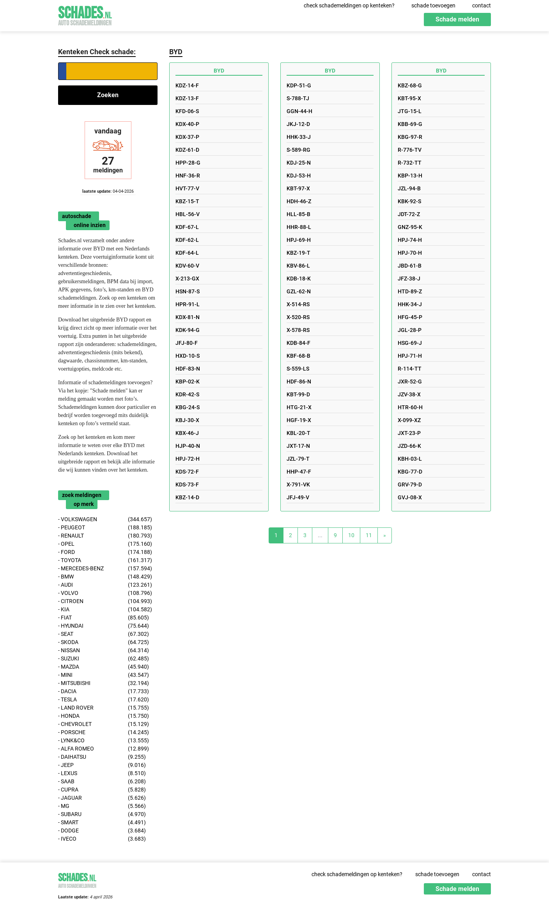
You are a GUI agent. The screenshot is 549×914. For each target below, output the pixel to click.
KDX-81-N (187, 317)
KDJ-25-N (299, 163)
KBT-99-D (298, 394)
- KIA (105, 609)
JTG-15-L (409, 111)
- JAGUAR (102, 798)
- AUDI (105, 585)
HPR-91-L (187, 304)
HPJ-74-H (410, 240)
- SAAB (102, 781)
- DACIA (103, 691)
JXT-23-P (409, 433)
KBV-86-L (298, 266)
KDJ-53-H (299, 175)
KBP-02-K (187, 381)
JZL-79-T (298, 459)
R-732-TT (409, 163)
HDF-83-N (187, 369)
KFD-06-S (187, 111)
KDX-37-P (187, 137)
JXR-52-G (410, 381)
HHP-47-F (299, 472)
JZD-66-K (409, 446)
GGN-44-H (299, 111)
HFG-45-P (410, 317)
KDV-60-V (187, 266)
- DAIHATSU (102, 757)
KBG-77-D (410, 472)
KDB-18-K (299, 278)
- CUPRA (102, 790)
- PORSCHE (103, 732)
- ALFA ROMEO (103, 749)
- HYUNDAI (103, 626)
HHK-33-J (299, 137)
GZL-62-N (299, 291)
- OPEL (105, 544)
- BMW (105, 577)
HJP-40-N (187, 446)
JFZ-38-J (409, 278)
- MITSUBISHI (103, 683)
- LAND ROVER (103, 708)
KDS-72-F (187, 472)
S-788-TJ (298, 98)
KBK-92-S (409, 201)
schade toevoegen (433, 5)
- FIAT (103, 618)
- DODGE (102, 831)
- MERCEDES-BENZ (105, 568)
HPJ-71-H (410, 356)
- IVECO (102, 839)
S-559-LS (298, 369)
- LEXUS (102, 773)
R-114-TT (409, 369)
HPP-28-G (187, 163)
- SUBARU (102, 814)
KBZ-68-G (410, 85)
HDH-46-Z (299, 201)
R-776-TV (409, 150)
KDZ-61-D (187, 150)
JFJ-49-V (298, 497)
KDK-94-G (187, 330)
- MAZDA (103, 667)
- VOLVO (105, 593)
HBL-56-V (187, 214)
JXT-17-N (298, 446)
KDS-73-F (187, 484)
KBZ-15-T (187, 201)
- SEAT (103, 634)
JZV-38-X (409, 394)
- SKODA (103, 642)
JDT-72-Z (409, 214)
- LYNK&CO (103, 741)
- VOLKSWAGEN (105, 519)
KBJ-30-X (187, 420)
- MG (102, 806)
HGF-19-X (299, 420)
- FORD (105, 552)
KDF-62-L (187, 240)
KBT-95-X (409, 98)
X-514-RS (298, 304)
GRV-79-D (410, 484)
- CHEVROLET (103, 724)
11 (369, 535)
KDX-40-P (187, 124)
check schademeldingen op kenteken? (349, 5)
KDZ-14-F (187, 85)
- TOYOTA (105, 560)
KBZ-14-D (187, 497)
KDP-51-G (299, 85)
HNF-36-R (187, 175)
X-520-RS (298, 317)
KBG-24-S (187, 407)
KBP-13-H (410, 175)
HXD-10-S (187, 356)
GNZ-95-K (410, 227)
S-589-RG (298, 150)
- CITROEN (105, 601)
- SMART (102, 822)
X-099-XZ (409, 420)
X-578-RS (298, 330)
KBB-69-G (410, 124)
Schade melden (457, 19)
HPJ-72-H (187, 459)
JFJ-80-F (186, 343)
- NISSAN (103, 650)
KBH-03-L (410, 459)
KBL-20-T (298, 433)
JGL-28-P (409, 330)
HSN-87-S (187, 291)
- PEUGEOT (105, 528)
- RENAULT (105, 536)
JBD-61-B (409, 266)
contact (481, 5)
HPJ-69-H (299, 240)
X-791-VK (298, 484)
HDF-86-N (299, 381)
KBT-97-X (298, 188)
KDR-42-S (187, 394)
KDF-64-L (187, 253)
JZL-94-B (409, 188)
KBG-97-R (410, 137)
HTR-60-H (410, 407)
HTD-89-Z (410, 291)
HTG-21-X (299, 407)
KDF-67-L (187, 227)
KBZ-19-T (298, 253)
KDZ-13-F (187, 98)
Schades (85, 14)
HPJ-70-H (410, 253)
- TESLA (103, 700)
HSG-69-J (410, 343)
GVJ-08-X (410, 497)
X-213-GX (187, 278)
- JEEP (102, 765)
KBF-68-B (298, 356)
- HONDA (103, 716)
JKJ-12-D (298, 124)
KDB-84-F (298, 343)
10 (351, 535)
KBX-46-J (187, 433)
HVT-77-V (187, 188)
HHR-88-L (299, 227)
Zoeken (108, 95)
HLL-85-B (298, 214)
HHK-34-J (410, 304)
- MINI (103, 675)
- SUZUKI (103, 659)
